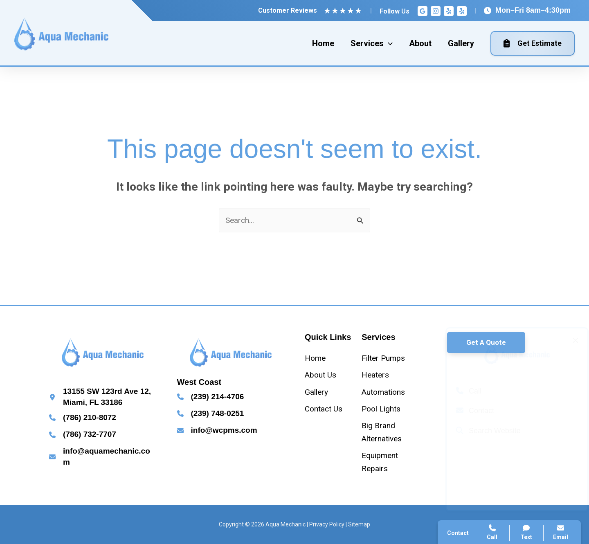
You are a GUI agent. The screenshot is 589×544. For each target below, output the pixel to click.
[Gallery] (316, 392)
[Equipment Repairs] (387, 462)
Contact (467, 411)
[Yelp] (449, 11)
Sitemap (359, 524)
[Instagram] (436, 11)
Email (561, 532)
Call (461, 391)
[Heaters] (375, 375)
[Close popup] (568, 340)
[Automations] (383, 392)
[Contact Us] (323, 408)
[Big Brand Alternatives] (387, 432)
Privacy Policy (326, 524)
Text (527, 532)
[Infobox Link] (103, 397)
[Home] (315, 358)
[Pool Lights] (381, 408)
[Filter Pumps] (383, 358)
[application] (388, 43)
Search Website (480, 431)
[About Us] (320, 375)
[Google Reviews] (422, 11)
